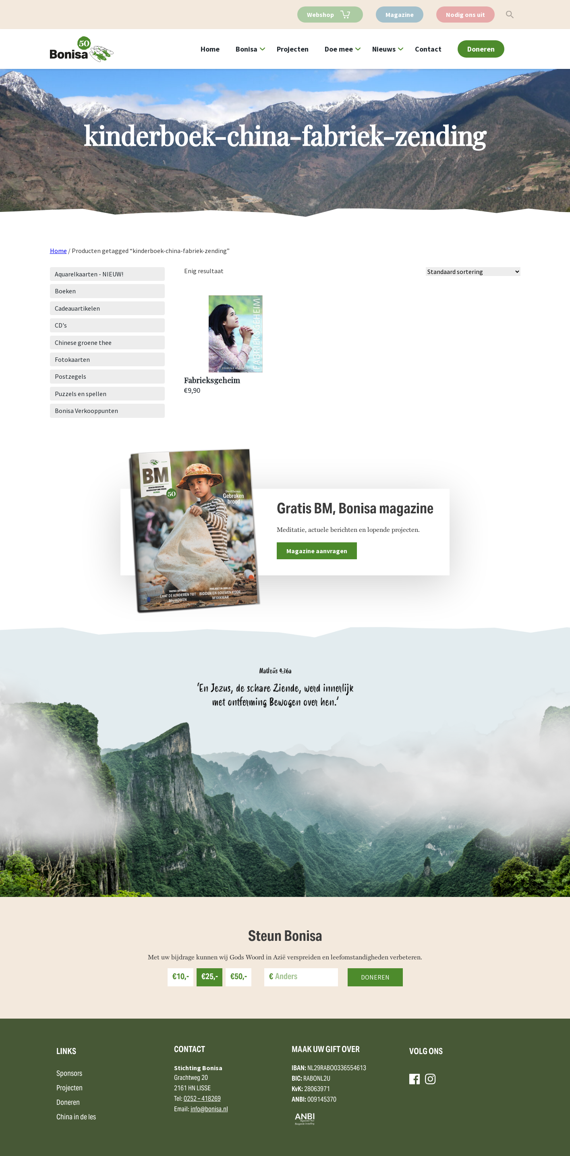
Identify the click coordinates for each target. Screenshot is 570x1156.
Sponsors (69, 1074)
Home (210, 49)
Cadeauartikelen (77, 308)
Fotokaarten (72, 359)
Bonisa (246, 49)
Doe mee (339, 49)
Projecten (293, 49)
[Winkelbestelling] (473, 271)
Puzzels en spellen (80, 394)
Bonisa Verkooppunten (86, 411)
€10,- (180, 977)
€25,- (209, 977)
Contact (428, 49)
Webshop (320, 14)
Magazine (400, 14)
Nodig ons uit (465, 14)
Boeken (65, 291)
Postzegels (70, 376)
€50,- (238, 977)
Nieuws (384, 49)
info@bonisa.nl (209, 1110)
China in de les (76, 1117)
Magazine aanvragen (316, 551)
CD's (61, 325)
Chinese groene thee (83, 342)
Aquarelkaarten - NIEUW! (89, 274)
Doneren (481, 49)
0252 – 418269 (202, 1099)
